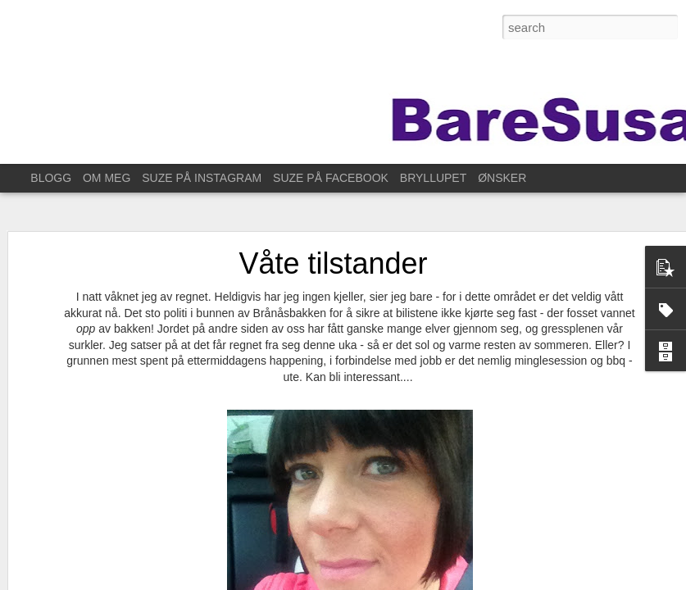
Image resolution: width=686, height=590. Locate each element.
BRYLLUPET (433, 177)
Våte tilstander (333, 263)
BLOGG (50, 177)
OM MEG (106, 177)
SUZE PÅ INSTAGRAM (201, 177)
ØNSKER (502, 177)
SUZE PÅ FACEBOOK (330, 177)
